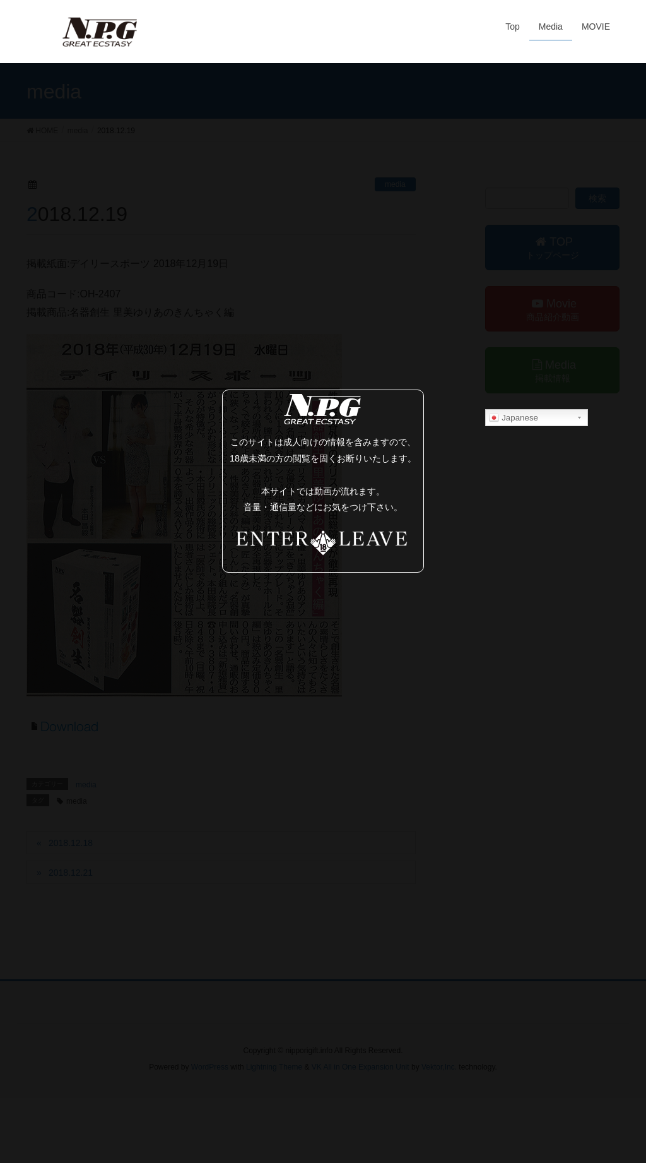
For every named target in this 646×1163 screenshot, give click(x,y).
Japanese (513, 418)
